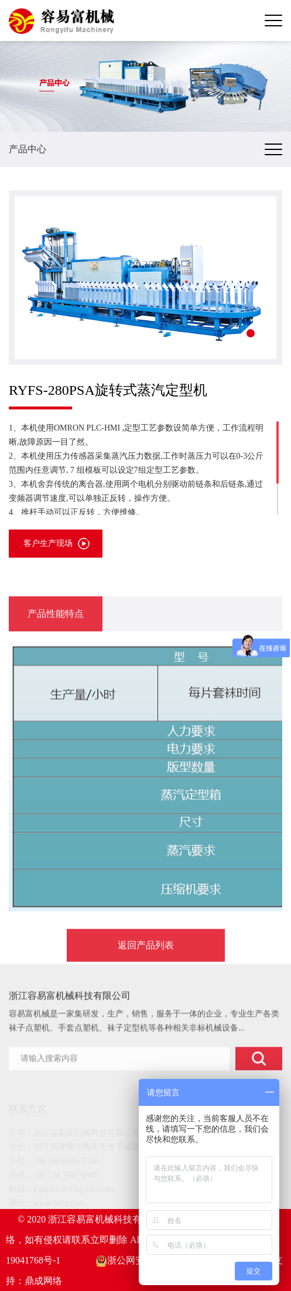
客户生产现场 (48, 543)
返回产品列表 (146, 970)
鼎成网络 (43, 1281)
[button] (251, 333)
